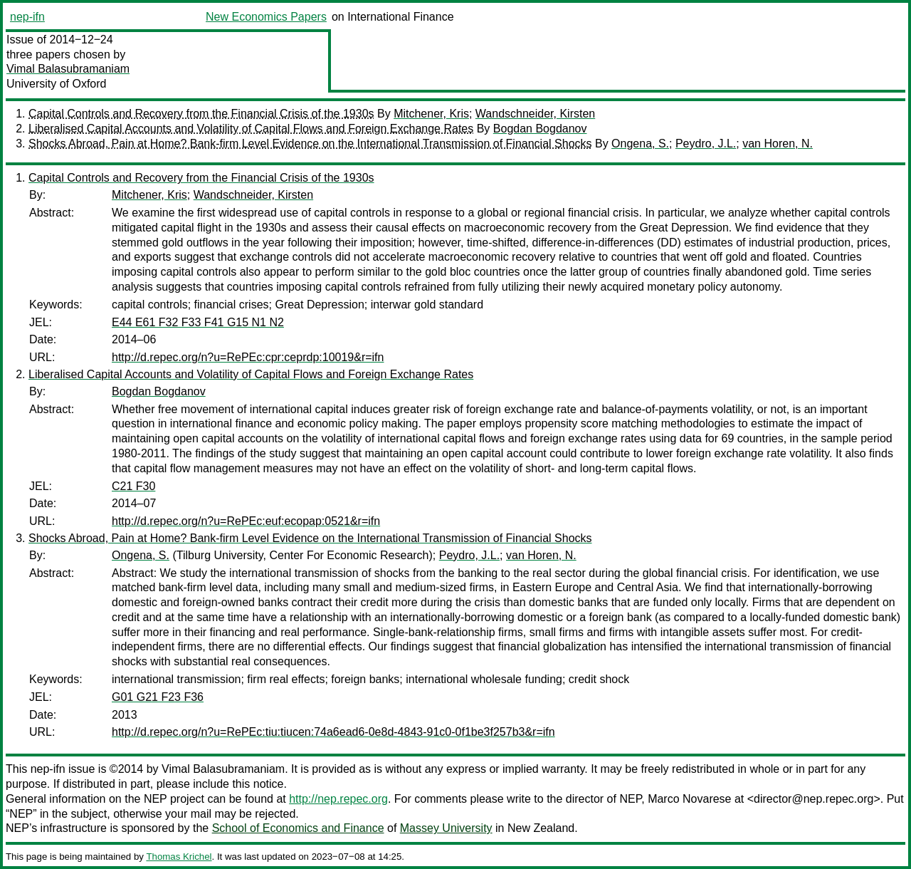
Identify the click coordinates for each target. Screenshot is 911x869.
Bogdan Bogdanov (540, 129)
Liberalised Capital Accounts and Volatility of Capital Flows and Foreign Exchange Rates (250, 129)
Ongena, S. (640, 143)
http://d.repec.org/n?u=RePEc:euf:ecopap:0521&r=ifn (246, 521)
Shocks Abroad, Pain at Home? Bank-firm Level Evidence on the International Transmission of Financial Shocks (310, 143)
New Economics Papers (266, 17)
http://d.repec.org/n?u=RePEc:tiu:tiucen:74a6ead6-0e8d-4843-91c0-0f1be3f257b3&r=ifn (333, 732)
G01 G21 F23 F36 (158, 697)
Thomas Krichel (178, 856)
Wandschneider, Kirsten (535, 114)
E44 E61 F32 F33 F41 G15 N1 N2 (198, 322)
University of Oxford (56, 84)
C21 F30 (133, 486)
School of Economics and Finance (298, 828)
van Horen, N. (777, 143)
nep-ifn (27, 17)
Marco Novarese (689, 799)
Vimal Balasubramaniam (68, 69)
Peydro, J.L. (705, 143)
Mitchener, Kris (431, 114)
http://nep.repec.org (338, 799)
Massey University (446, 828)
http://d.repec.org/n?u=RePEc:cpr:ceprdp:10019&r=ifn (248, 357)
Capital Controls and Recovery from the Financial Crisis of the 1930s (201, 114)
